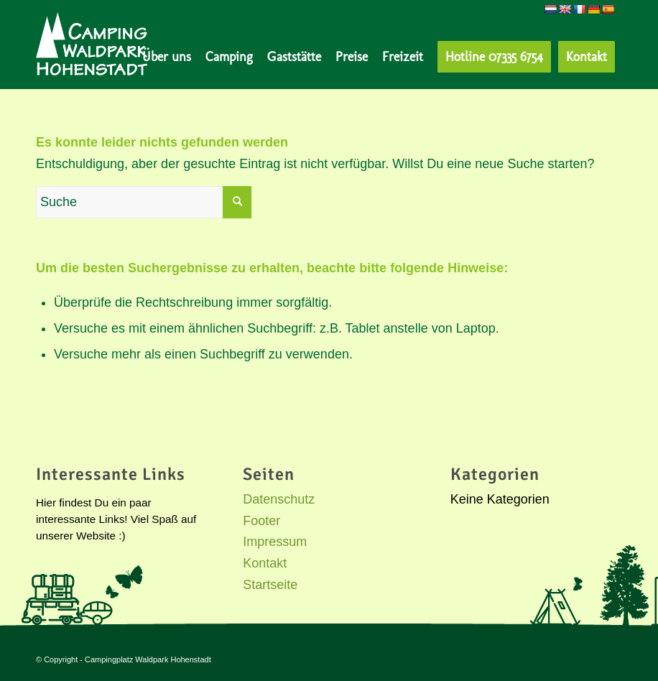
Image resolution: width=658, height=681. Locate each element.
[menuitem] (166, 56)
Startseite (270, 585)
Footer (261, 521)
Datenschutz (279, 499)
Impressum (275, 541)
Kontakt (265, 563)
